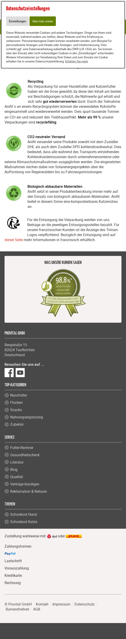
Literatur (17, 462)
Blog (13, 469)
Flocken (16, 402)
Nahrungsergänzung (26, 417)
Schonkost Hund (23, 514)
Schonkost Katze (23, 521)
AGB (36, 609)
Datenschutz (84, 604)
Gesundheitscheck (25, 454)
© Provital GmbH (18, 604)
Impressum (61, 604)
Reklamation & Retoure (28, 491)
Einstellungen (17, 21)
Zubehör (17, 424)
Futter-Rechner (21, 447)
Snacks (16, 409)
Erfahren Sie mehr (76, 61)
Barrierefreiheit (17, 609)
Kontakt (42, 604)
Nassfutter (18, 395)
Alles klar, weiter (42, 21)
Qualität (16, 476)
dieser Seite (14, 239)
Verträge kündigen (24, 484)
